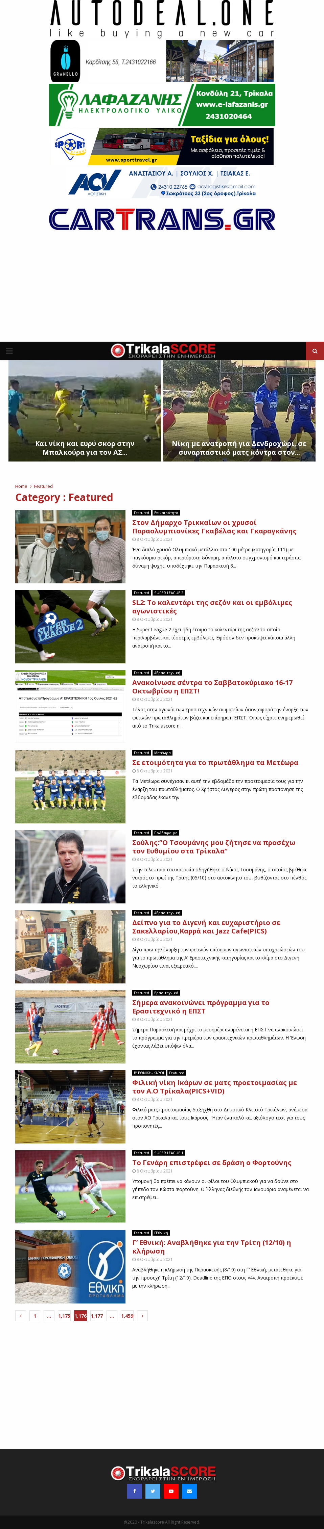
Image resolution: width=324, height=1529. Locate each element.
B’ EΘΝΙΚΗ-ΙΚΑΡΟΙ (149, 1073)
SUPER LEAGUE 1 (168, 1153)
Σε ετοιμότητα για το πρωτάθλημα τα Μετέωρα (215, 762)
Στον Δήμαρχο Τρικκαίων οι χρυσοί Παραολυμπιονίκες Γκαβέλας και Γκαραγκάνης (214, 526)
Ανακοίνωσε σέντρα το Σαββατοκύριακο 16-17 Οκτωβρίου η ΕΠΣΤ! (212, 686)
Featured (141, 512)
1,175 (64, 1316)
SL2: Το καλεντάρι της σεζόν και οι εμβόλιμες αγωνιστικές (212, 606)
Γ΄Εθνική (161, 1233)
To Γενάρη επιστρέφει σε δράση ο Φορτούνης (212, 1162)
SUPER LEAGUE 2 (168, 592)
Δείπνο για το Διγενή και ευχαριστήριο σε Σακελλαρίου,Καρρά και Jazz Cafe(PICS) (206, 926)
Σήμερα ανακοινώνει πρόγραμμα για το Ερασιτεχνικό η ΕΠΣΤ (201, 1007)
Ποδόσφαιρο (166, 833)
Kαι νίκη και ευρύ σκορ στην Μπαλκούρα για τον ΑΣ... (85, 448)
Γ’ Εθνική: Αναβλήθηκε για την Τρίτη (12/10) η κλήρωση (211, 1247)
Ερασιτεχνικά (166, 993)
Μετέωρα (162, 752)
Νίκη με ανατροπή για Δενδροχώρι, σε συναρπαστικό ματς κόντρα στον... (239, 448)
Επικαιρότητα (166, 512)
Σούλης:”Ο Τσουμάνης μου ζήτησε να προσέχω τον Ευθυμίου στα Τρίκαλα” (213, 846)
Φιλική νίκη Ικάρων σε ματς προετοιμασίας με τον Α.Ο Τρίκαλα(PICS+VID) (214, 1087)
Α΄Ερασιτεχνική (167, 672)
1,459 (127, 1316)
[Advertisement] (162, 291)
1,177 (97, 1316)
